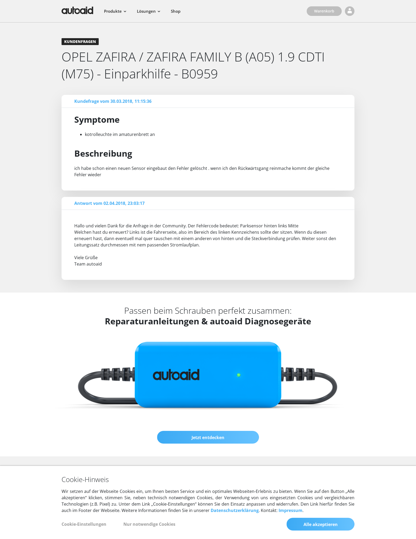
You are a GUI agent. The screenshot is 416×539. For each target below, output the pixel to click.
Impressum (290, 510)
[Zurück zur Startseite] (77, 10)
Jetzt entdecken (208, 437)
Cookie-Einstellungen (84, 524)
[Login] (349, 11)
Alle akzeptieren (321, 524)
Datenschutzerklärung (235, 510)
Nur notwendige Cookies (149, 524)
